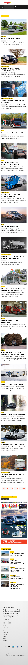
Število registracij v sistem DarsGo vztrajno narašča (13, 289)
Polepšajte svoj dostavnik (12, 444)
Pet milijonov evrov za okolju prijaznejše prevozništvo (17, 586)
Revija (4, 638)
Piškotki (22, 654)
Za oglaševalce (6, 619)
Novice (4, 625)
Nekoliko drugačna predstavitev (9, 321)
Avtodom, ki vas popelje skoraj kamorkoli (11, 70)
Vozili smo (5, 627)
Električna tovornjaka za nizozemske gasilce (17, 562)
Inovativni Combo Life (10, 227)
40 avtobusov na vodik (10, 39)
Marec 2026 (5, 499)
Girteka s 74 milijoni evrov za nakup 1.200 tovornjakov (17, 570)
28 (24, 655)
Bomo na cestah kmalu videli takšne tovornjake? (13, 257)
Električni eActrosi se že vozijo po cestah (12, 195)
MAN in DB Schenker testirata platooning (10, 164)
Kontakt (5, 640)
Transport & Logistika (9, 497)
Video (4, 636)
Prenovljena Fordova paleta (13, 414)
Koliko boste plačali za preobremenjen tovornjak (12, 353)
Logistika (5, 634)
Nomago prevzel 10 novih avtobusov (17, 554)
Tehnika (5, 629)
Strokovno (5, 632)
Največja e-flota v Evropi (12, 133)
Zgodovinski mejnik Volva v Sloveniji (12, 101)
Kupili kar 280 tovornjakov (12, 384)
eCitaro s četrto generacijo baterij (17, 577)
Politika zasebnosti (8, 655)
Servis (4, 631)
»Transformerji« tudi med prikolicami (12, 475)
